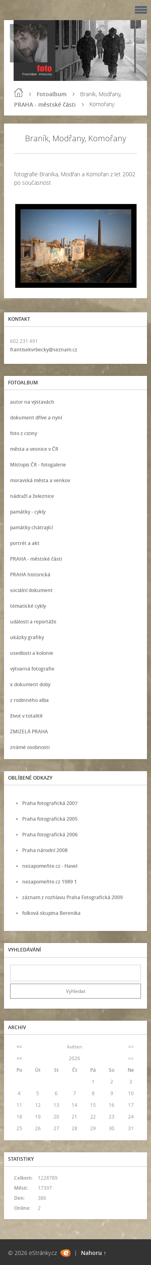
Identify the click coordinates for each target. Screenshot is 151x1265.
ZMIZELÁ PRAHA (29, 731)
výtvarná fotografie (32, 668)
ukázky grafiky (27, 637)
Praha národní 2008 (45, 850)
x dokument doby (30, 684)
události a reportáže (33, 621)
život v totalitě (26, 715)
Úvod (18, 92)
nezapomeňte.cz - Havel (49, 866)
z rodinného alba (29, 700)
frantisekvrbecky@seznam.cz (43, 349)
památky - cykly (28, 511)
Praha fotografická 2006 (50, 834)
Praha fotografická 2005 (50, 818)
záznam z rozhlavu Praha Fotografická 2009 (72, 897)
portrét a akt (24, 543)
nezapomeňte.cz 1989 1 (49, 881)
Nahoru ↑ (93, 1253)
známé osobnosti (30, 747)
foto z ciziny (23, 433)
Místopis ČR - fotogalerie (38, 464)
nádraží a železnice (32, 496)
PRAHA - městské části (45, 104)
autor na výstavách (32, 401)
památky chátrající (31, 527)
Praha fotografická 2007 (50, 803)
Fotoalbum (51, 94)
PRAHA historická (30, 574)
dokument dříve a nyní (36, 417)
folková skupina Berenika (51, 913)
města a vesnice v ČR (34, 449)
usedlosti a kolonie (31, 653)
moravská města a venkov (40, 480)
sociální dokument (31, 590)
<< (19, 1046)
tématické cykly (28, 606)
